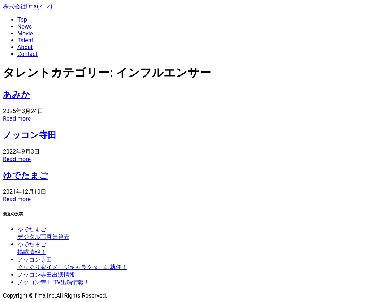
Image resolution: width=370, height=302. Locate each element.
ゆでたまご (25, 176)
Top (22, 19)
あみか (16, 95)
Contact (27, 54)
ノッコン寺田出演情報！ (49, 274)
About (25, 47)
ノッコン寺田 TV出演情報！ (53, 282)
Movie (25, 33)
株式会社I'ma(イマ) (27, 6)
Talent (25, 40)
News (24, 26)
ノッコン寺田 (29, 135)
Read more (17, 118)
